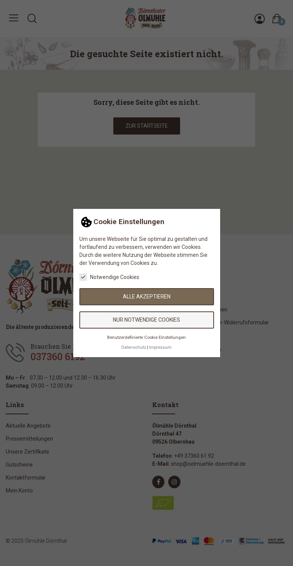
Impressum (160, 347)
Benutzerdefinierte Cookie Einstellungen (146, 337)
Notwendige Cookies (109, 277)
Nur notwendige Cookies (146, 320)
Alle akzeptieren (147, 296)
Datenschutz (133, 347)
